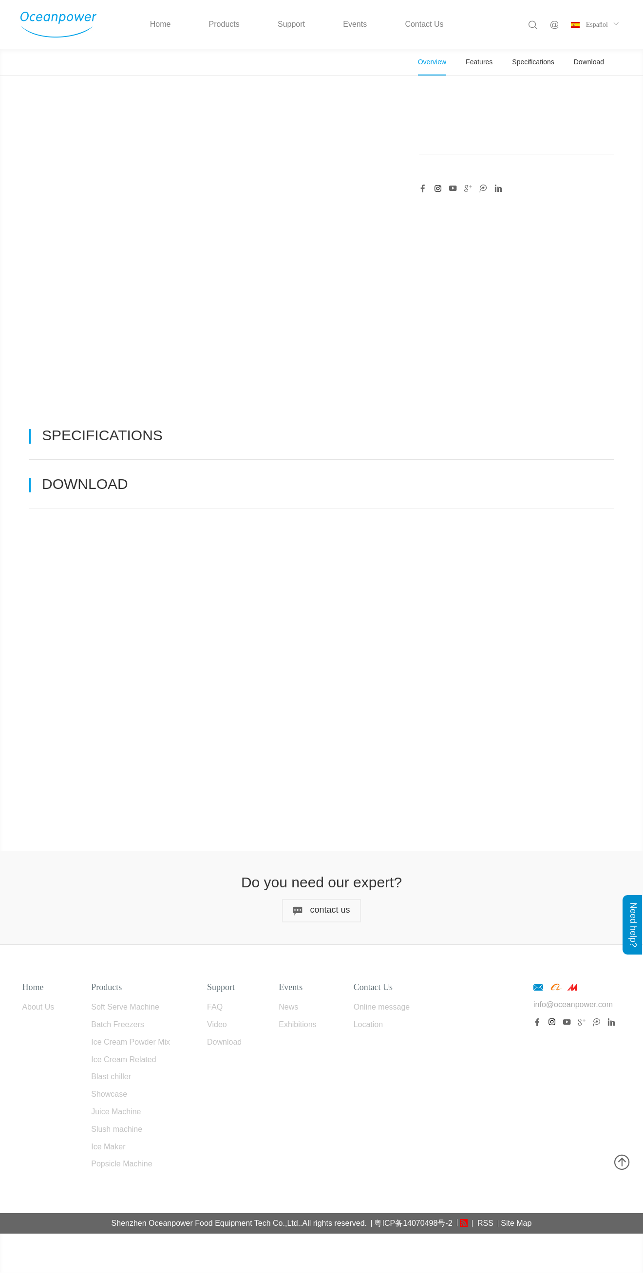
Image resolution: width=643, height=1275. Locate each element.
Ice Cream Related (123, 1062)
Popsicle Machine (121, 1166)
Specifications (533, 62)
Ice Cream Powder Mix (130, 1044)
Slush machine (116, 1131)
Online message (382, 1009)
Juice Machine (116, 1114)
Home (160, 24)
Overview (432, 62)
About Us (38, 1009)
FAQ (215, 1009)
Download (589, 62)
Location (368, 1027)
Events (355, 24)
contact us (321, 912)
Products (224, 24)
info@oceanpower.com (573, 1007)
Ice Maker (108, 1149)
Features (479, 62)
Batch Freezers (117, 1027)
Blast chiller (111, 1079)
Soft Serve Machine (125, 1009)
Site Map (516, 1225)
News (288, 1009)
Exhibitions (297, 1027)
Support (291, 24)
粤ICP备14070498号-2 (413, 1225)
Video (217, 1027)
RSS (484, 1225)
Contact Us (424, 24)
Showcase (109, 1096)
